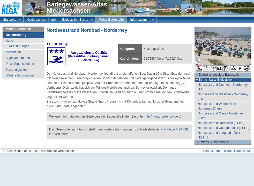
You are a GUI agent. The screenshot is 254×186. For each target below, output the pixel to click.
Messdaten (13, 52)
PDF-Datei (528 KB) (174, 129)
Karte (9, 40)
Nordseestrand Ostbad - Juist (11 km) (223, 128)
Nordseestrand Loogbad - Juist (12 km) (219, 135)
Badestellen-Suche (76, 20)
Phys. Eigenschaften (20, 64)
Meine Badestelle (111, 19)
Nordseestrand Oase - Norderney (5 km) (220, 116)
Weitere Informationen (21, 75)
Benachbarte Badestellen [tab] (214, 80)
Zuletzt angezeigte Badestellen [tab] (218, 75)
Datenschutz (242, 151)
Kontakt (208, 151)
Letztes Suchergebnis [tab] (212, 142)
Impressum (223, 151)
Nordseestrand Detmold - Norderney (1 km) (223, 87)
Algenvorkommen (18, 58)
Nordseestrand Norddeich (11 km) (221, 123)
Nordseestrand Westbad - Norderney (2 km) (223, 96)
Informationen (140, 20)
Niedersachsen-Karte (41, 19)
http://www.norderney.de (161, 116)
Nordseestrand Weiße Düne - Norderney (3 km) (218, 106)
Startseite (10, 20)
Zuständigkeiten (17, 70)
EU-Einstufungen (17, 46)
